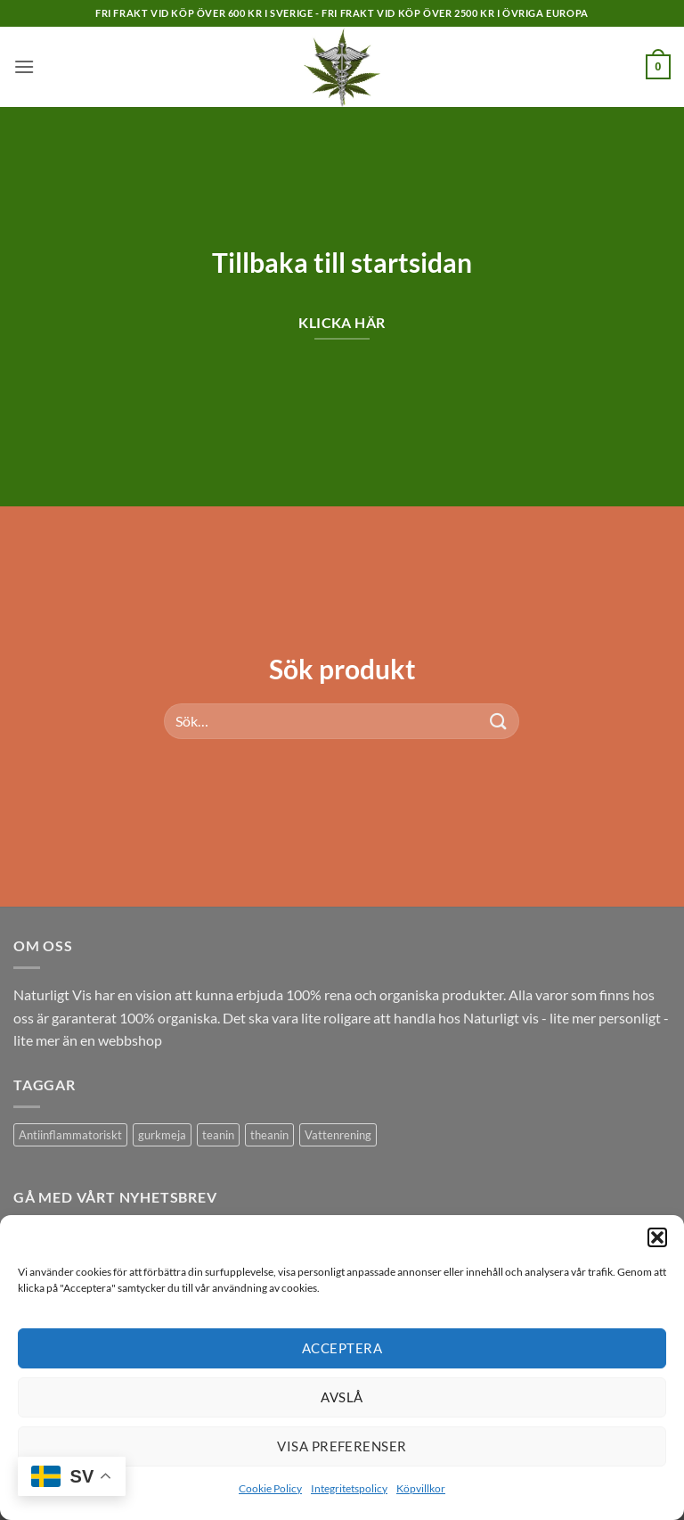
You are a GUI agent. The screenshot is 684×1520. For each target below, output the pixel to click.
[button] (657, 1237)
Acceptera (342, 1348)
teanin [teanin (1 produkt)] (218, 1135)
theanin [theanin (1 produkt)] (269, 1135)
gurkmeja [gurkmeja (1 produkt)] (162, 1135)
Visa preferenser (341, 1446)
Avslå (341, 1397)
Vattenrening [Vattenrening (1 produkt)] (338, 1135)
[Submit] (499, 720)
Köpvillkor (420, 1488)
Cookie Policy (270, 1488)
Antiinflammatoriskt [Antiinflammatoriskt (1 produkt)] (70, 1135)
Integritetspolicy (349, 1488)
